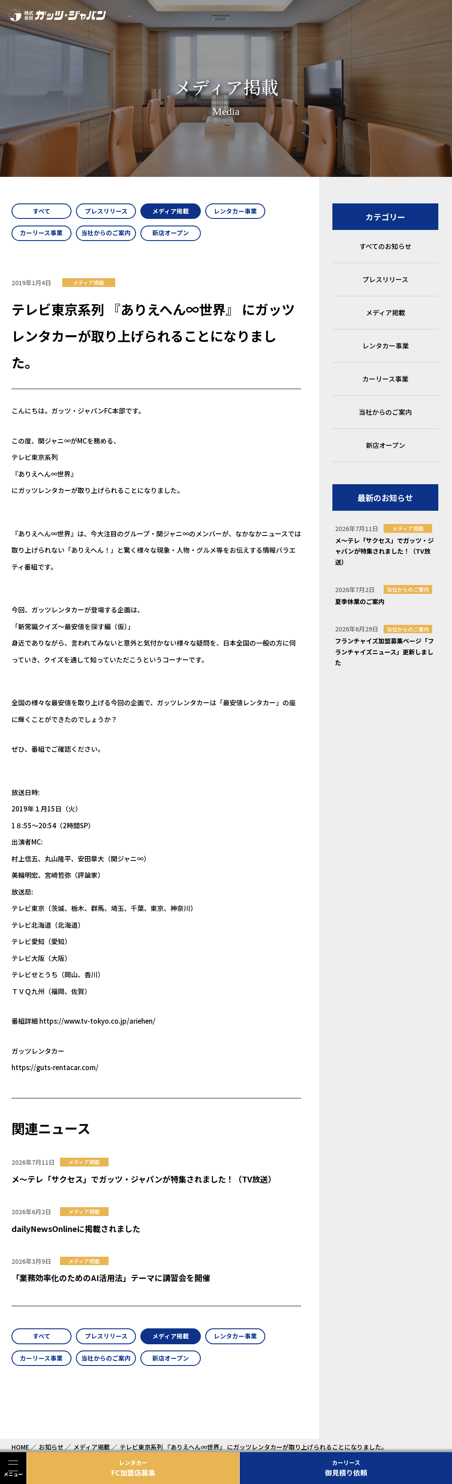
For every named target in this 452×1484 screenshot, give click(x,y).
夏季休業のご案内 (359, 601)
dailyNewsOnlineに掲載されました (75, 1229)
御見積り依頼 (346, 1468)
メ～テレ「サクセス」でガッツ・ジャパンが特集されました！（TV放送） (143, 1180)
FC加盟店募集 (133, 1468)
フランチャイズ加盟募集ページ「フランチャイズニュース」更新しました (384, 651)
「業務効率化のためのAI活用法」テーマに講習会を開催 (110, 1279)
